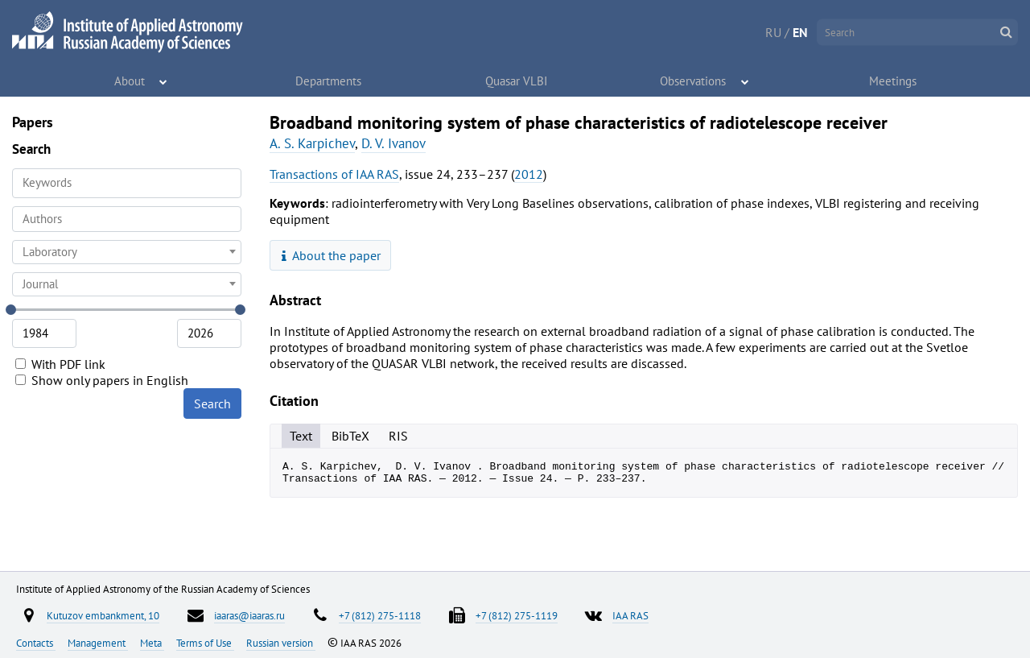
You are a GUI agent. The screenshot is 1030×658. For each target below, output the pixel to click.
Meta (152, 642)
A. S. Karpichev (312, 143)
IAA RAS (630, 615)
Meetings (893, 80)
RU (773, 32)
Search (212, 403)
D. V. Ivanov (393, 143)
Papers (32, 122)
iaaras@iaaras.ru (249, 615)
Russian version (280, 642)
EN (800, 32)
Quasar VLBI (516, 80)
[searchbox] (127, 218)
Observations (694, 80)
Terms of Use (205, 642)
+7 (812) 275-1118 (380, 615)
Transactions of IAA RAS (334, 174)
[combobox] (126, 219)
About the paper (331, 255)
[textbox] (127, 252)
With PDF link (60, 364)
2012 (528, 174)
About (130, 80)
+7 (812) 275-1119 (517, 615)
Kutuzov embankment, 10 (103, 615)
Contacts (36, 642)
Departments (329, 80)
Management (98, 642)
